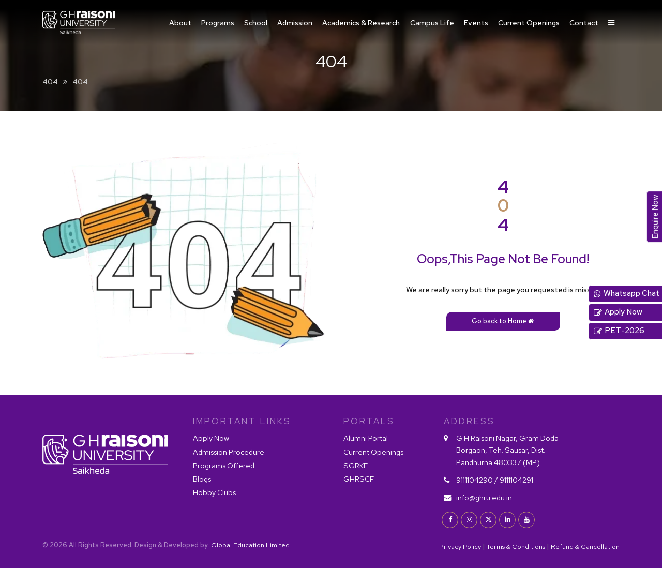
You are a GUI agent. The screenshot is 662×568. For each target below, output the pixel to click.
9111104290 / (477, 480)
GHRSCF (358, 479)
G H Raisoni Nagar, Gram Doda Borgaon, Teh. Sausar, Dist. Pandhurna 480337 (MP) (507, 450)
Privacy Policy (460, 546)
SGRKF (355, 465)
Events (476, 22)
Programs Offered (223, 465)
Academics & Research (361, 22)
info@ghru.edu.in (484, 497)
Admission (294, 22)
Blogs (202, 479)
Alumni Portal (365, 438)
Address (469, 421)
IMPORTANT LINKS (242, 421)
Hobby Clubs (214, 492)
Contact (583, 22)
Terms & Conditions (516, 546)
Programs (217, 22)
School (255, 22)
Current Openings (529, 22)
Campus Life (432, 22)
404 (50, 81)
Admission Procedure (228, 452)
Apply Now (211, 438)
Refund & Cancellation (585, 546)
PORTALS (369, 421)
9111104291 (516, 480)
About (180, 22)
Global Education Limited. (250, 545)
